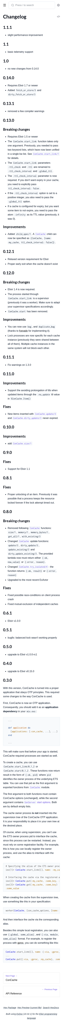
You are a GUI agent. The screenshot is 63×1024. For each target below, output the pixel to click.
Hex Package (9, 1007)
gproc (20, 943)
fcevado (23, 331)
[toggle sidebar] (4, 5)
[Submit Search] (12, 5)
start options (37, 802)
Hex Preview (24, 1007)
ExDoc (19, 1014)
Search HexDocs (51, 1007)
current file (36, 1007)
